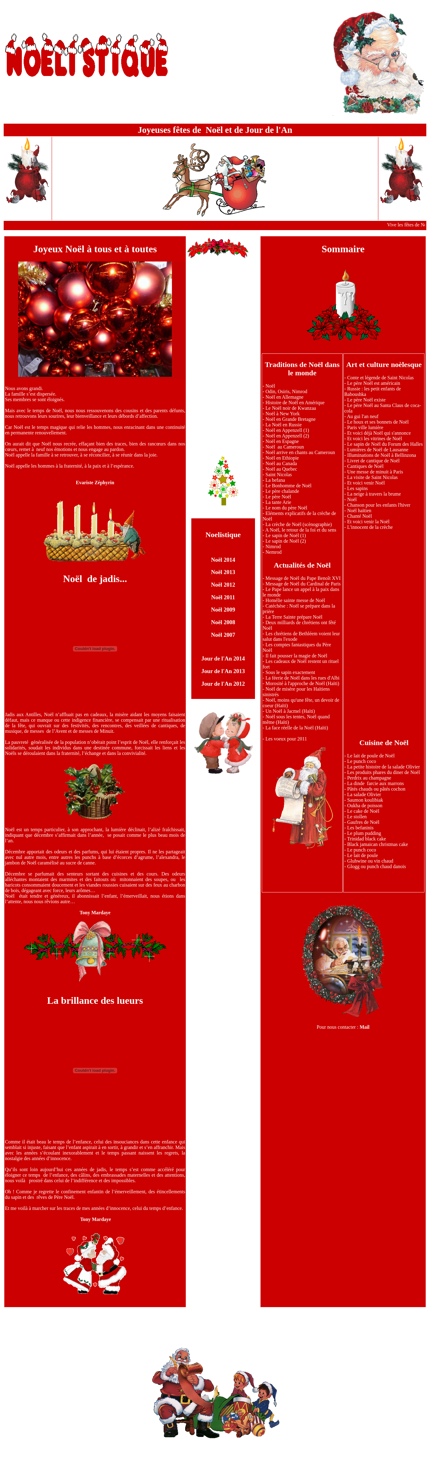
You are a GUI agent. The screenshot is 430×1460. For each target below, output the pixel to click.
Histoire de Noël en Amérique (294, 402)
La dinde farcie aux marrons (375, 783)
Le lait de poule (362, 855)
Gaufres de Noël (363, 822)
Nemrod (273, 552)
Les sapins (357, 488)
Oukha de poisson (365, 805)
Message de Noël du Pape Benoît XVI (302, 578)
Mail (364, 1027)
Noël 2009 (223, 609)
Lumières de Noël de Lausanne (377, 449)
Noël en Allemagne (284, 397)
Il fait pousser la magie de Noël (296, 655)
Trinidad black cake (366, 838)
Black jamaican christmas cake (377, 844)
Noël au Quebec (281, 469)
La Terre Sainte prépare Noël (293, 617)
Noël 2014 (223, 559)
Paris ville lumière (365, 427)
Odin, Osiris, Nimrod (286, 391)
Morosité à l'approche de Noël (295, 683)
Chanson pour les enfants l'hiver (379, 505)
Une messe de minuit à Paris (375, 471)
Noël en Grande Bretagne (290, 419)
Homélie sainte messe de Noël (295, 600)
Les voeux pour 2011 (286, 738)
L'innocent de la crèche (370, 527)
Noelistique (223, 535)
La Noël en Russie (283, 424)
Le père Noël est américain (373, 383)
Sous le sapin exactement (290, 672)
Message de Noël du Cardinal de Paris (302, 583)
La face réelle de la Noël (289, 727)
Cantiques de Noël (365, 466)
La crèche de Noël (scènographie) (298, 524)
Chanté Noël (359, 516)
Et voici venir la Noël (368, 521)
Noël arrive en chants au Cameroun (300, 452)
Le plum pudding (364, 833)
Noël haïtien (359, 510)
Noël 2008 (223, 622)
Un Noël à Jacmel (283, 711)
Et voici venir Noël (366, 482)
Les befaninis (360, 827)
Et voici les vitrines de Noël (374, 438)
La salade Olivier (364, 794)
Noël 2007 (223, 635)
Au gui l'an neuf (363, 416)
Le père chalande (282, 491)
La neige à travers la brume (374, 494)
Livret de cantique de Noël (373, 460)
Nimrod (273, 546)
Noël (270, 386)
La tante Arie (278, 502)
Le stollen (357, 816)
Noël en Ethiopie (282, 458)
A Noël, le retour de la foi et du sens (300, 530)
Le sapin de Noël (282, 535)
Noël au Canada (281, 463)
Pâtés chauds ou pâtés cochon (376, 789)
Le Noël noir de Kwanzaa (290, 408)
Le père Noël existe (366, 399)
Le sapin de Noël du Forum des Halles (385, 444)
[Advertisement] (223, 351)
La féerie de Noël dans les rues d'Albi (302, 677)
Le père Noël (278, 496)
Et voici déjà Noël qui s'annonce (379, 433)
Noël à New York (282, 413)
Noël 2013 (223, 572)
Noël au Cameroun (284, 446)
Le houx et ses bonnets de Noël (378, 422)
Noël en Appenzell (287, 430)
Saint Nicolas (278, 474)
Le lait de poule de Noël (371, 755)
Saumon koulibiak (365, 800)
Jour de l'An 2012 (223, 683)
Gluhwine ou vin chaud (370, 861)
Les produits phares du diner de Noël (383, 772)
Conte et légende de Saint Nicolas (380, 377)
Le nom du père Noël (286, 507)
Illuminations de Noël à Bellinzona (381, 455)
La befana (275, 480)
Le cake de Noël (363, 811)
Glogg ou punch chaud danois (376, 866)
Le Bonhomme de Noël (288, 485)
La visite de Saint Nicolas (372, 477)
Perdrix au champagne (369, 777)
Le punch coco (361, 761)
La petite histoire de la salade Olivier (383, 766)
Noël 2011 (223, 597)
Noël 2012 (223, 584)
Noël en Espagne (282, 441)
